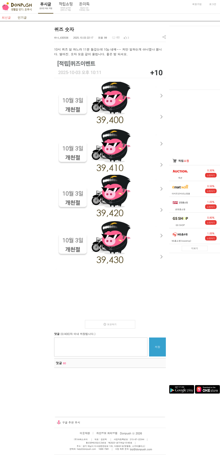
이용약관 (85, 433)
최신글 (6, 17)
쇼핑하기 (211, 175)
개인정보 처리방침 (106, 433)
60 (118, 37)
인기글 (22, 17)
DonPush (17, 7)
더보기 (194, 248)
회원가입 (197, 4)
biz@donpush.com (141, 449)
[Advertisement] (110, 294)
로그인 (212, 4)
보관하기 (112, 324)
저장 (157, 347)
